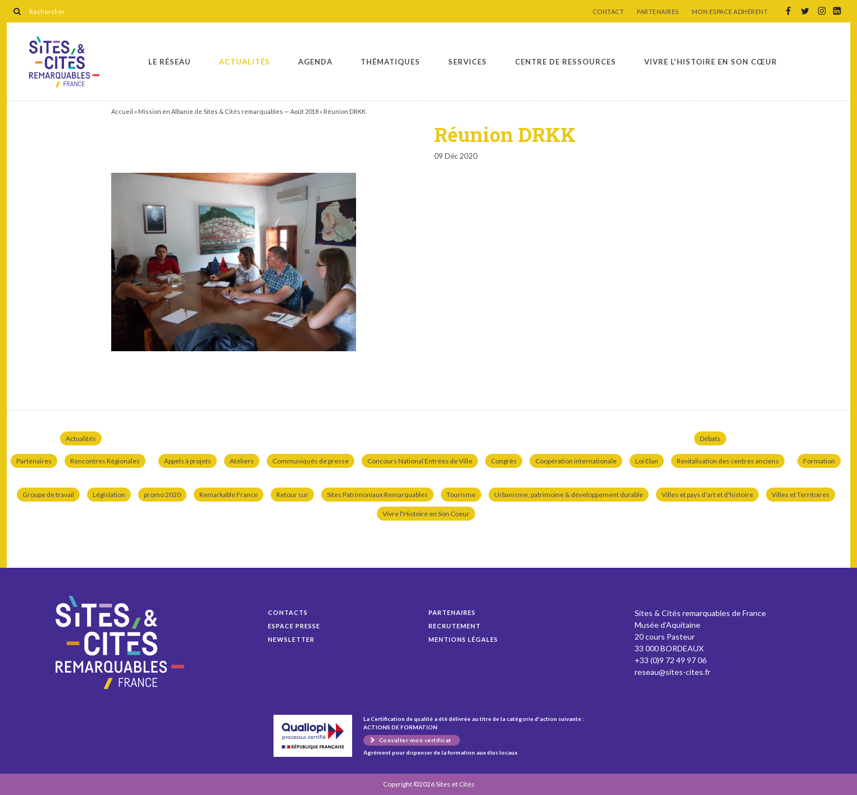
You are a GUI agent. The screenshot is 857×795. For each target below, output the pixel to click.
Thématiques (390, 61)
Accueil (122, 111)
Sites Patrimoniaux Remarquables (377, 494)
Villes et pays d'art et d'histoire (707, 494)
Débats (710, 438)
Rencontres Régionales (105, 461)
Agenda (315, 61)
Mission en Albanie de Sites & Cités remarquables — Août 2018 (228, 111)
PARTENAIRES (658, 11)
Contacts (288, 612)
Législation (109, 494)
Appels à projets (187, 461)
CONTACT (608, 11)
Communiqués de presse (310, 461)
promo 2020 (162, 494)
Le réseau (169, 61)
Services (467, 61)
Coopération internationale (576, 461)
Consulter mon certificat (415, 740)
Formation (819, 461)
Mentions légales (463, 639)
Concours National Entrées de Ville (419, 461)
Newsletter (291, 639)
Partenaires (34, 461)
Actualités (244, 61)
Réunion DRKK (64, 62)
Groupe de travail (48, 494)
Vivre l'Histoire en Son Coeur (425, 513)
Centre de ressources (565, 61)
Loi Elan (646, 461)
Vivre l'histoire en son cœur (710, 61)
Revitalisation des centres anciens (728, 461)
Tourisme (461, 494)
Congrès (504, 461)
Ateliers (242, 461)
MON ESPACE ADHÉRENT (730, 11)
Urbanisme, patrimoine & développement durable (568, 494)
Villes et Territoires (800, 494)
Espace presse (294, 625)
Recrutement (454, 625)
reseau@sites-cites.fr (672, 672)
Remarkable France (228, 494)
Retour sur (292, 494)
